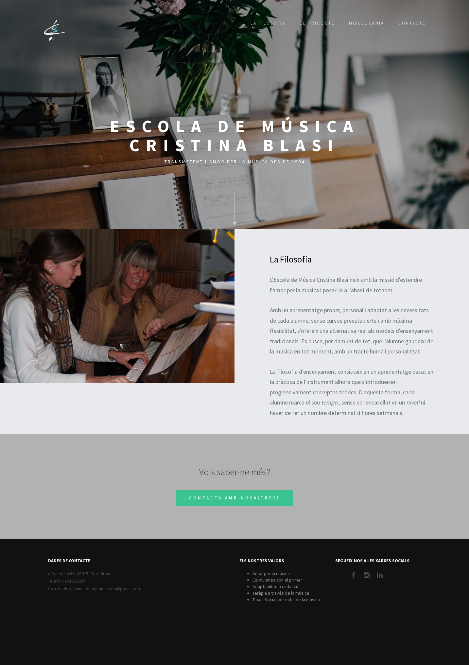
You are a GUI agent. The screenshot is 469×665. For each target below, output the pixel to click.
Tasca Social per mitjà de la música (286, 599)
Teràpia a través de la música (280, 593)
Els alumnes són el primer (277, 580)
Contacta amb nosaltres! (234, 498)
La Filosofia (268, 23)
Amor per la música (271, 573)
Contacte (412, 23)
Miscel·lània (366, 23)
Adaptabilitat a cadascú (275, 586)
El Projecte (317, 23)
